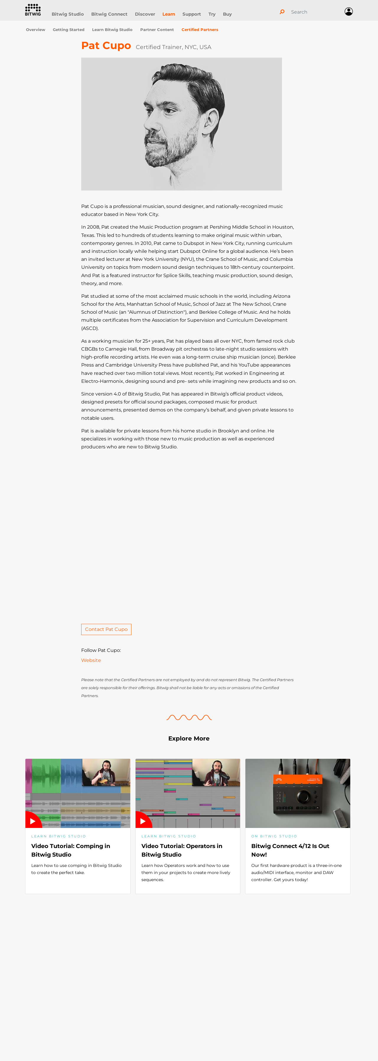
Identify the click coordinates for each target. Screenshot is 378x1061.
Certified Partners (200, 29)
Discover (145, 14)
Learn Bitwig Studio (112, 29)
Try (212, 14)
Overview (35, 29)
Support (192, 14)
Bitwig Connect (109, 14)
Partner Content (157, 29)
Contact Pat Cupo (106, 629)
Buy (227, 14)
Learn (168, 14)
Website (91, 660)
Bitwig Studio (68, 14)
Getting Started (68, 29)
